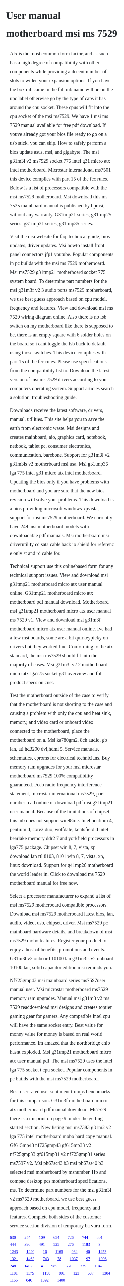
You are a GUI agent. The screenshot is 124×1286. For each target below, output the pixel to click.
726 (71, 1237)
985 (54, 1266)
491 (42, 1244)
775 (83, 1266)
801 (100, 1237)
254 (27, 1237)
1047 (99, 1266)
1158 (46, 1273)
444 (13, 1244)
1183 (86, 1244)
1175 (30, 1273)
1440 (30, 1251)
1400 (61, 1280)
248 (13, 1266)
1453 (102, 1251)
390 (27, 1244)
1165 (59, 1251)
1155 (14, 1280)
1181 (14, 1273)
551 (69, 1266)
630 (13, 1237)
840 (29, 1280)
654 (56, 1237)
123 (76, 1273)
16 (45, 1251)
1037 (74, 1259)
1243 (14, 1251)
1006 (103, 1259)
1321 (14, 1259)
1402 (28, 1266)
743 (46, 1259)
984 (74, 1251)
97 (88, 1259)
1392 (45, 1280)
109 (42, 1237)
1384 (106, 1273)
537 (91, 1273)
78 (59, 1259)
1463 (30, 1259)
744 (85, 1237)
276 (71, 1244)
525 (56, 1244)
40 (88, 1251)
